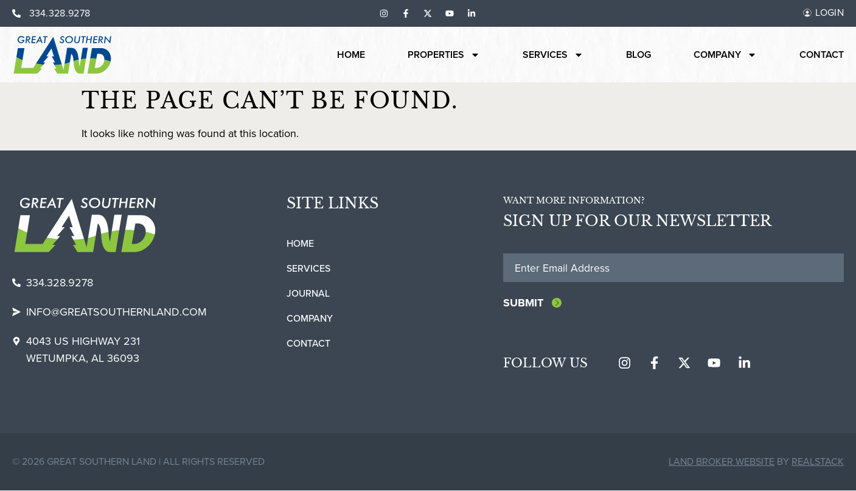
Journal (308, 293)
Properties (444, 55)
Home (351, 55)
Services (553, 55)
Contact (821, 55)
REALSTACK (818, 462)
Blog (638, 55)
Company (725, 55)
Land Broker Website (721, 462)
